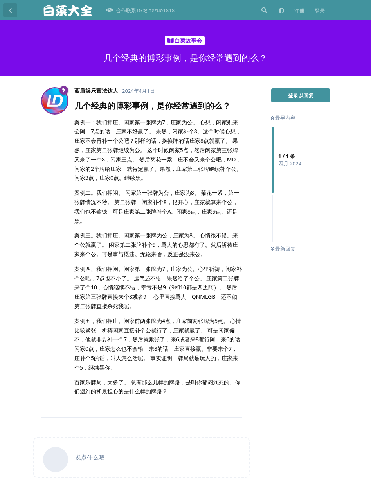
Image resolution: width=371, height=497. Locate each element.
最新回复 (283, 248)
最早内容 (283, 117)
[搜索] (263, 10)
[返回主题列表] (10, 10)
